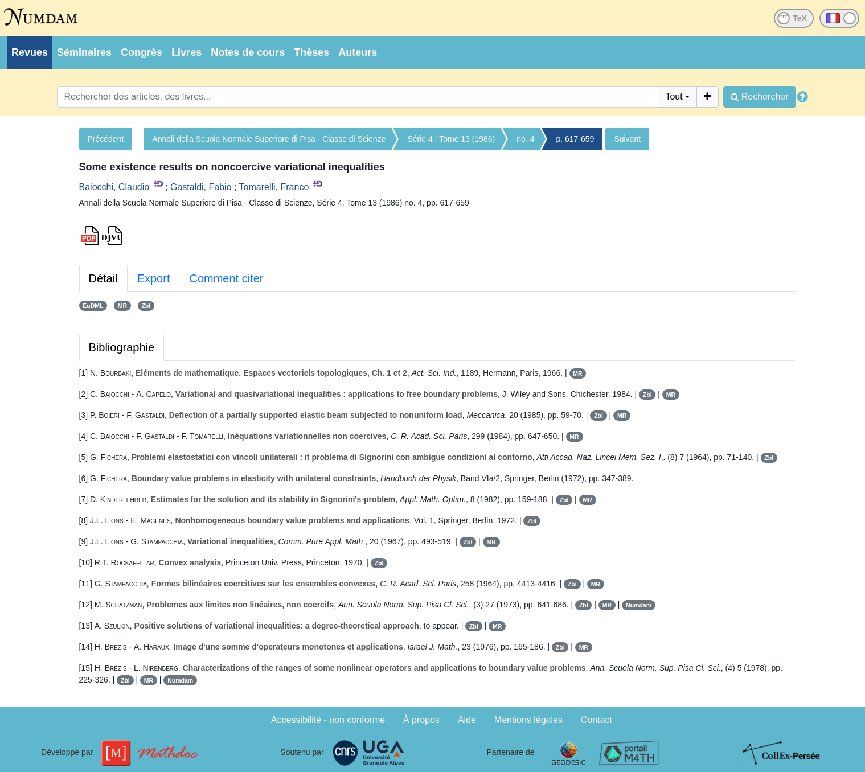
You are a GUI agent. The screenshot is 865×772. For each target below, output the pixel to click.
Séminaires (84, 52)
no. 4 (525, 138)
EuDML (93, 305)
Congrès (141, 52)
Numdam (638, 605)
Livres (186, 52)
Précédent (106, 138)
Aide (467, 720)
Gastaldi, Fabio (201, 187)
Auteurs (357, 52)
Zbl (145, 305)
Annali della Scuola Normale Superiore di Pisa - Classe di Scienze (269, 138)
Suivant (627, 138)
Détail (103, 278)
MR (122, 305)
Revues (29, 52)
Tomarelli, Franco (274, 187)
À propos (421, 720)
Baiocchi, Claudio (114, 187)
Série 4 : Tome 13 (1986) (451, 138)
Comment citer (226, 278)
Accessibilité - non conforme (328, 720)
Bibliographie (122, 347)
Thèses (311, 52)
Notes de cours (248, 52)
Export (153, 278)
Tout (673, 96)
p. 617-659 (575, 138)
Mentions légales (528, 720)
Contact (596, 720)
